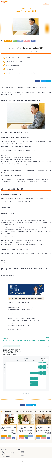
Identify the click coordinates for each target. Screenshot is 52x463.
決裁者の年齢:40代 (27, 40)
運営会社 (26, 1)
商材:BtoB (33, 40)
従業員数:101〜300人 (8, 40)
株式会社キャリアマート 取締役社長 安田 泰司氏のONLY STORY (21, 58)
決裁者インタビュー (11, 1)
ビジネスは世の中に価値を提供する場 (14, 65)
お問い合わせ (38, 1)
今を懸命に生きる (10, 69)
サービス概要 (19, 1)
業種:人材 (14, 40)
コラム (32, 1)
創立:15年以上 (20, 40)
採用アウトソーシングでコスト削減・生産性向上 (17, 61)
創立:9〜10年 (3, 438)
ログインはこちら (46, 3)
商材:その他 (26, 438)
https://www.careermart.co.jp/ (7, 275)
